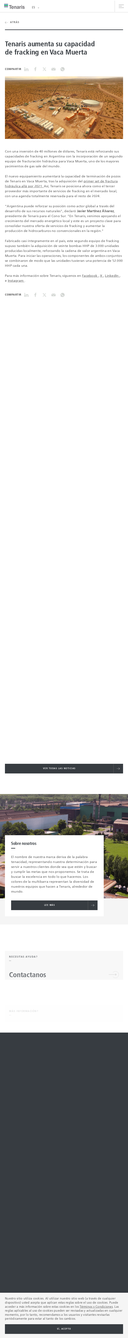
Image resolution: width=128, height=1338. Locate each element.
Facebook (90, 276)
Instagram (16, 281)
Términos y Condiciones (96, 1306)
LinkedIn (112, 276)
